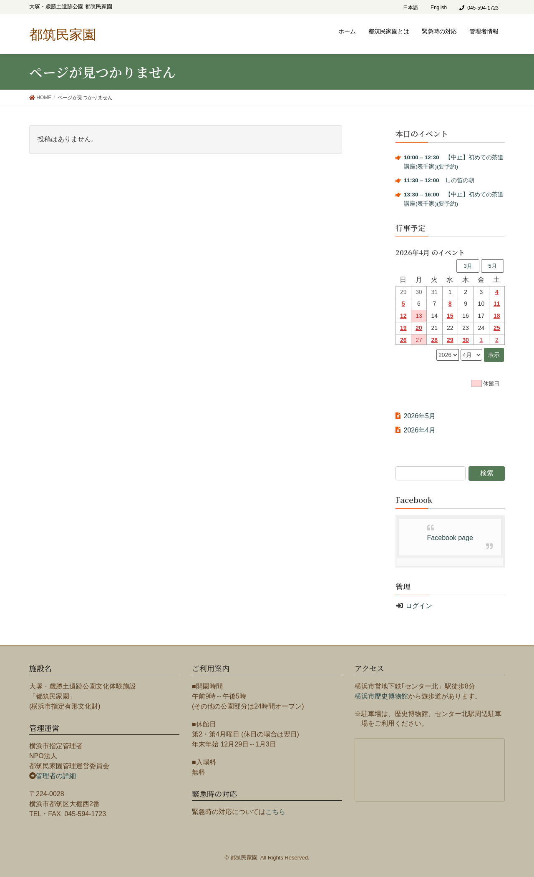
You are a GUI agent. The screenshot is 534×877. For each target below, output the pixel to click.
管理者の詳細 (56, 775)
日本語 (410, 7)
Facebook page (450, 537)
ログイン (419, 605)
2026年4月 (420, 430)
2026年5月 (420, 416)
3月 (467, 266)
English (439, 7)
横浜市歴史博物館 (381, 696)
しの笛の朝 (439, 180)
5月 (492, 266)
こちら (275, 811)
